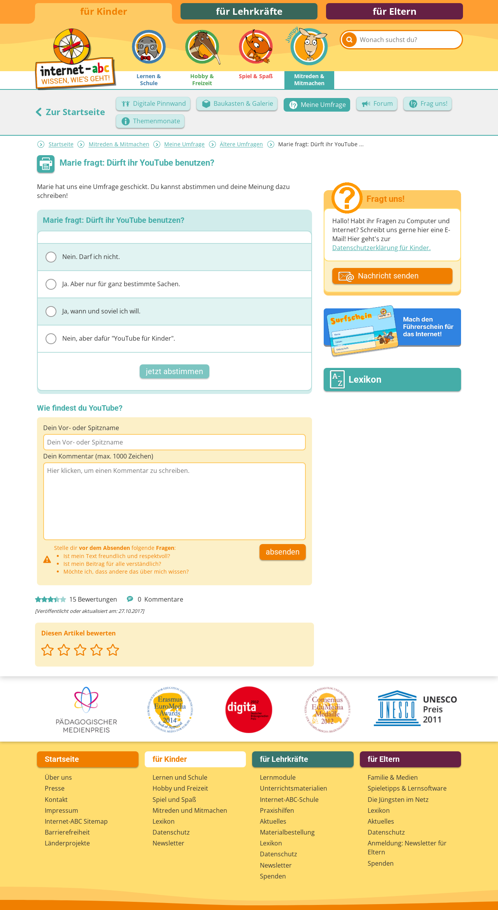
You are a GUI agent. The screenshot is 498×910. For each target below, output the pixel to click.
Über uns (58, 777)
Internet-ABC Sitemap (76, 821)
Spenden (273, 876)
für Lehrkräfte (249, 12)
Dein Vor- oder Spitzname (81, 431)
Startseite (61, 147)
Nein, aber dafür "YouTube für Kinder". (110, 341)
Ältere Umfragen (241, 147)
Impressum (61, 810)
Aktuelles (273, 821)
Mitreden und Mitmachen (190, 810)
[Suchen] (349, 51)
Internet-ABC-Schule (289, 799)
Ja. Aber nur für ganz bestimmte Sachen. (113, 287)
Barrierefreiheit (67, 832)
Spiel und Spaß (174, 799)
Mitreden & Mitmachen (119, 147)
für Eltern (395, 12)
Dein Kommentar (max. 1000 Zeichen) (98, 459)
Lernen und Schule (180, 777)
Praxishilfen (277, 810)
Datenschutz (171, 832)
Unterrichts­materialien (293, 788)
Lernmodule (278, 777)
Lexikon (164, 821)
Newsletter (168, 843)
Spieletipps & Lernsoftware (407, 788)
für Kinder (103, 12)
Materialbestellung (287, 832)
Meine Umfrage (184, 147)
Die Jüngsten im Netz (398, 799)
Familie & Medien (393, 777)
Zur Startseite (70, 115)
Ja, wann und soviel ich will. (93, 314)
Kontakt (56, 799)
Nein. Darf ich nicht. (83, 260)
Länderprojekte (67, 843)
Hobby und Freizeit (180, 788)
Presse (55, 788)
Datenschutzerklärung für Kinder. (381, 251)
